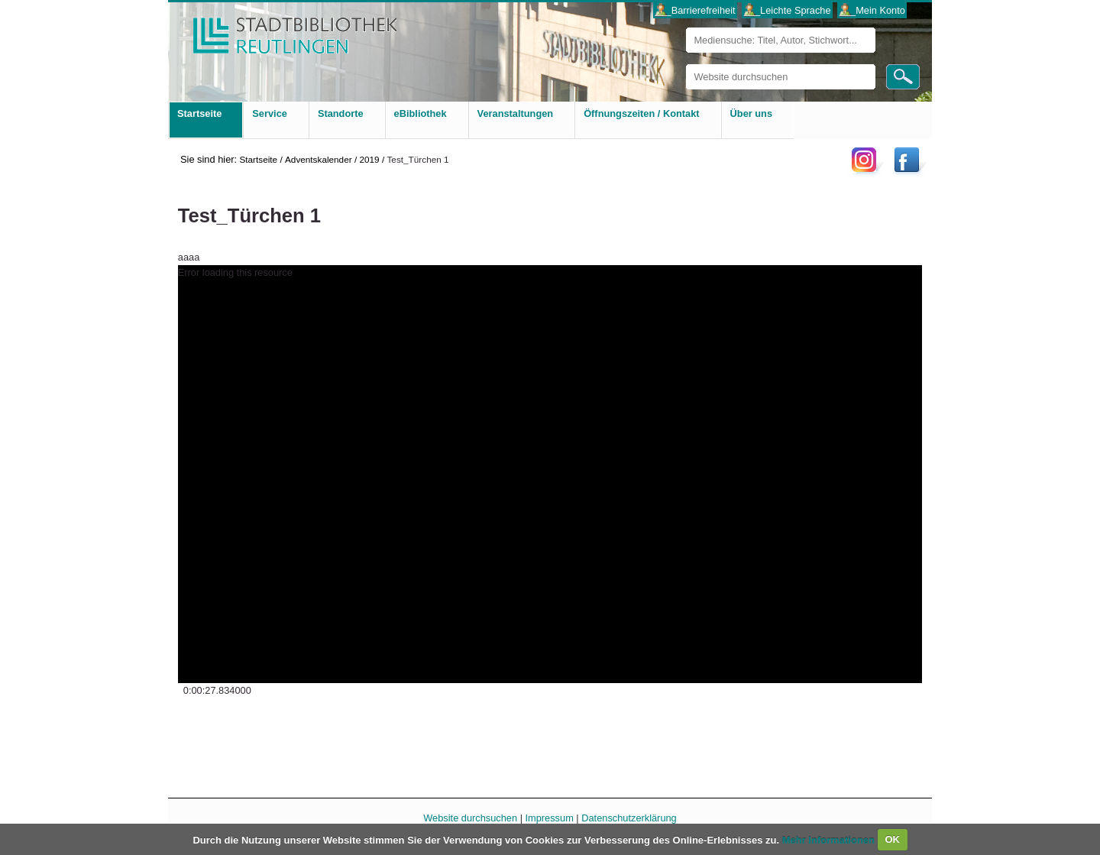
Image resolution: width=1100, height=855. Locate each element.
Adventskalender (318, 159)
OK (892, 839)
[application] (550, 474)
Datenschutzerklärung (628, 818)
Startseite (258, 159)
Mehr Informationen (830, 839)
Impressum (550, 818)
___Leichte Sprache (787, 10)
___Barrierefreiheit (695, 10)
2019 (369, 159)
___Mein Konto (872, 10)
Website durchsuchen (685, 63)
